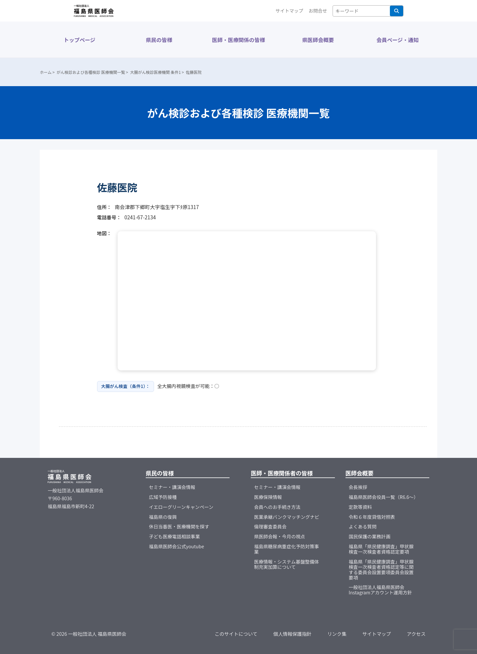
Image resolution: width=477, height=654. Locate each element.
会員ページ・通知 (397, 40)
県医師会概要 (318, 40)
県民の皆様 (159, 40)
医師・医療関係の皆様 (238, 40)
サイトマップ (289, 10)
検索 (396, 11)
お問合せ (318, 10)
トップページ (79, 40)
